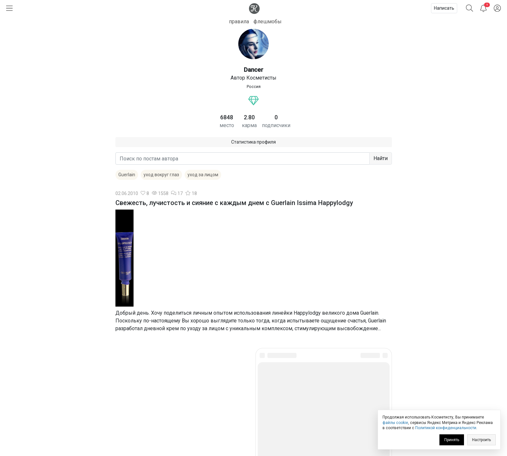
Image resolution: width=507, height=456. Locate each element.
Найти (380, 158)
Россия (254, 86)
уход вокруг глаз (161, 174)
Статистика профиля (253, 142)
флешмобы (267, 21)
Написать (444, 8)
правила (239, 21)
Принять (451, 440)
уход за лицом (203, 174)
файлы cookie (395, 422)
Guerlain (126, 174)
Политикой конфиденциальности (445, 428)
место (227, 125)
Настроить (481, 440)
